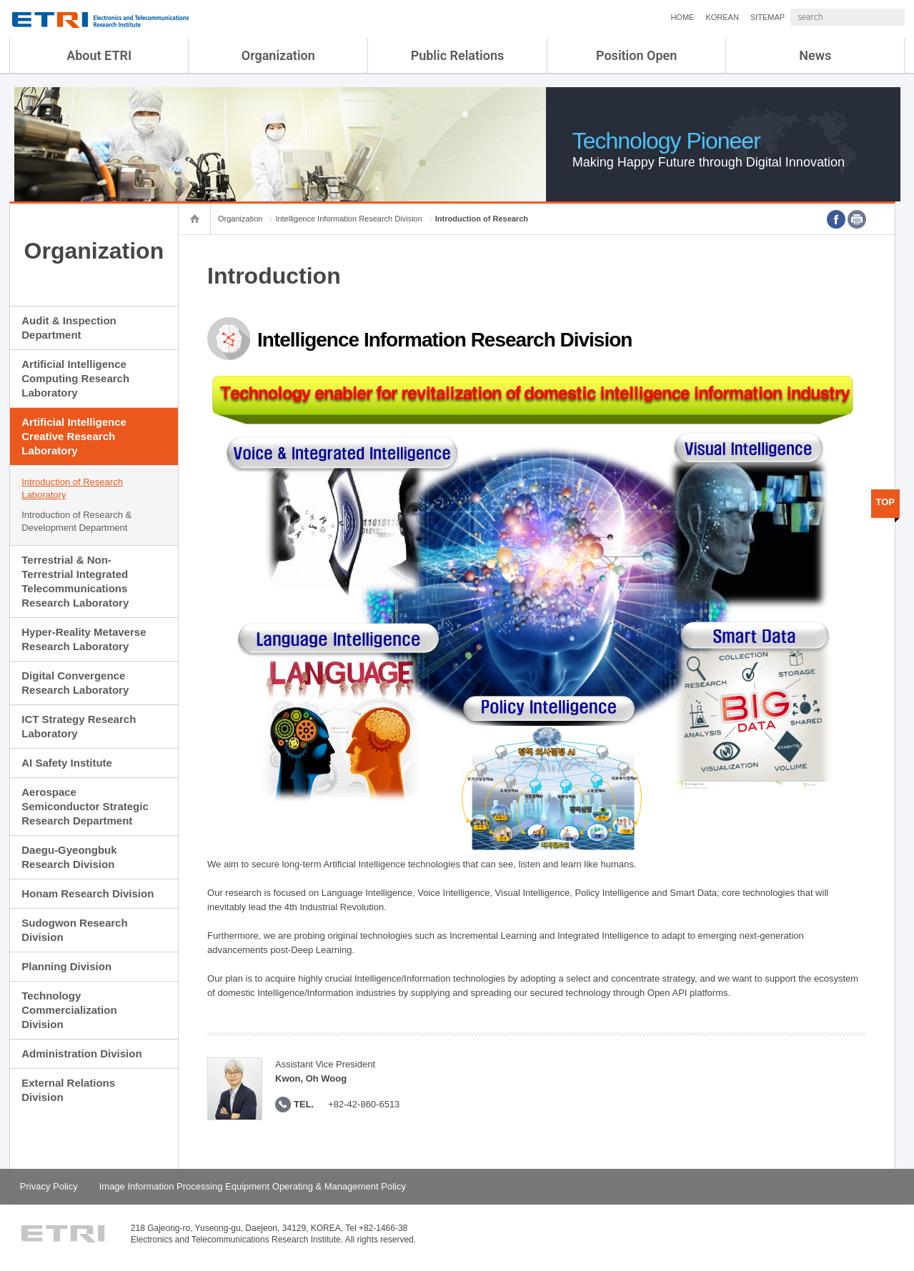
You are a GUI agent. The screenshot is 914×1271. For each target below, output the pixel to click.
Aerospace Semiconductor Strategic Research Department (85, 806)
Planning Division (66, 966)
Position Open (636, 55)
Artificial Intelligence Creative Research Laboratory (73, 436)
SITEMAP (729, 17)
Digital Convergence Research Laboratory (75, 682)
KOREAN (683, 17)
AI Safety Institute (66, 763)
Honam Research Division (87, 893)
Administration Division (81, 1053)
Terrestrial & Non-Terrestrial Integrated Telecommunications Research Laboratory (75, 581)
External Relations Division (68, 1090)
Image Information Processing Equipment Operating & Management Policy (252, 1186)
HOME (644, 17)
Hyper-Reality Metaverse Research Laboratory (83, 639)
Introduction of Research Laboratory (72, 488)
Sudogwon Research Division (74, 930)
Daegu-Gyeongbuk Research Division (68, 857)
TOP (885, 502)
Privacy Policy (49, 1186)
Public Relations (458, 55)
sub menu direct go (0, 0)
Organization (278, 55)
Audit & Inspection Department (68, 327)
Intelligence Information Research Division (348, 218)
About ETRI (98, 55)
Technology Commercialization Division (68, 1010)
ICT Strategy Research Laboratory (78, 726)
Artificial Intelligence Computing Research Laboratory (75, 378)
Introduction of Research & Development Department (76, 521)
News (815, 55)
